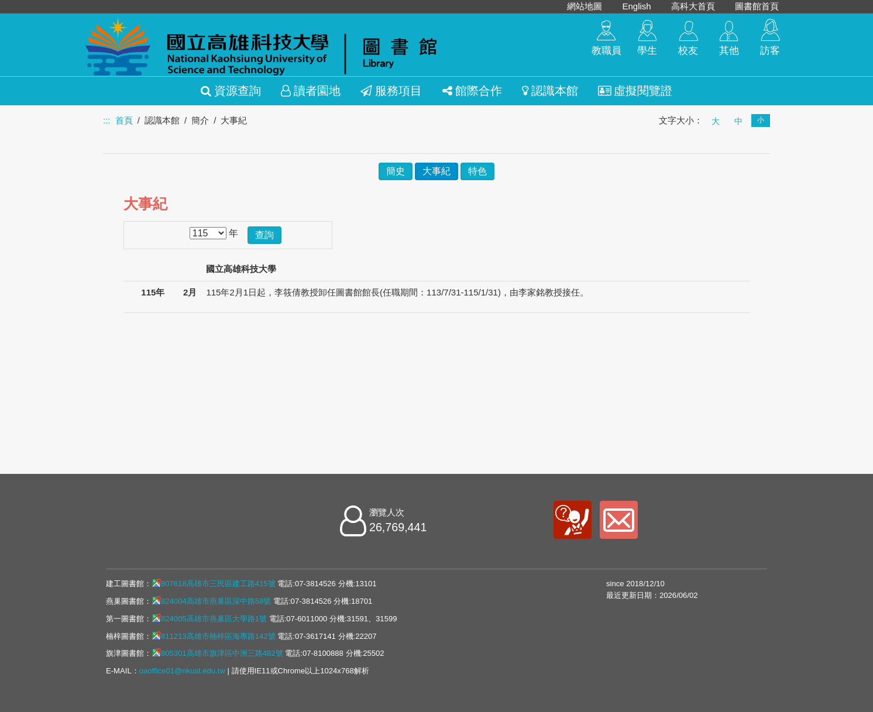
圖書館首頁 (757, 6)
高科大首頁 (693, 6)
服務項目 (391, 90)
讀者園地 (311, 90)
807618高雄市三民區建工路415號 (214, 583)
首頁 (124, 120)
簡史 (395, 171)
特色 (477, 171)
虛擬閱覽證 (635, 90)
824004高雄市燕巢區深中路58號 (211, 601)
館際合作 (472, 90)
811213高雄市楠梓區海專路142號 (214, 636)
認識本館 (550, 90)
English (636, 6)
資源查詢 (231, 90)
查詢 (264, 235)
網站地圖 (584, 6)
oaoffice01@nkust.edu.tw (182, 670)
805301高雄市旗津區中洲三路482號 (217, 653)
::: (107, 120)
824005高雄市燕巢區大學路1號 (209, 618)
